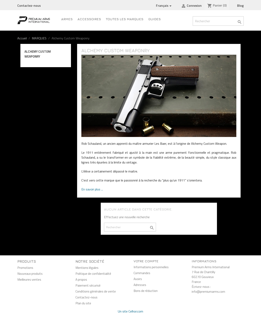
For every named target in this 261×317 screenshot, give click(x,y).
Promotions (25, 267)
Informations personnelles (151, 267)
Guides (154, 19)
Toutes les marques (124, 19)
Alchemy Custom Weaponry (37, 54)
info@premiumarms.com (208, 291)
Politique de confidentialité (93, 273)
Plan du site (83, 303)
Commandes (142, 272)
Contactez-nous (29, 5)
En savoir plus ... (92, 189)
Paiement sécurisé (88, 285)
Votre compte (146, 261)
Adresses (140, 284)
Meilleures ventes (29, 279)
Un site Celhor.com (130, 311)
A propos (81, 279)
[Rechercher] (218, 21)
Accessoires (89, 19)
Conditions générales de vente (95, 291)
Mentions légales (86, 267)
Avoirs (138, 278)
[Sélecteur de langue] (164, 5)
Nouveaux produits (30, 273)
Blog (240, 5)
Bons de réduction (146, 290)
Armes (67, 19)
